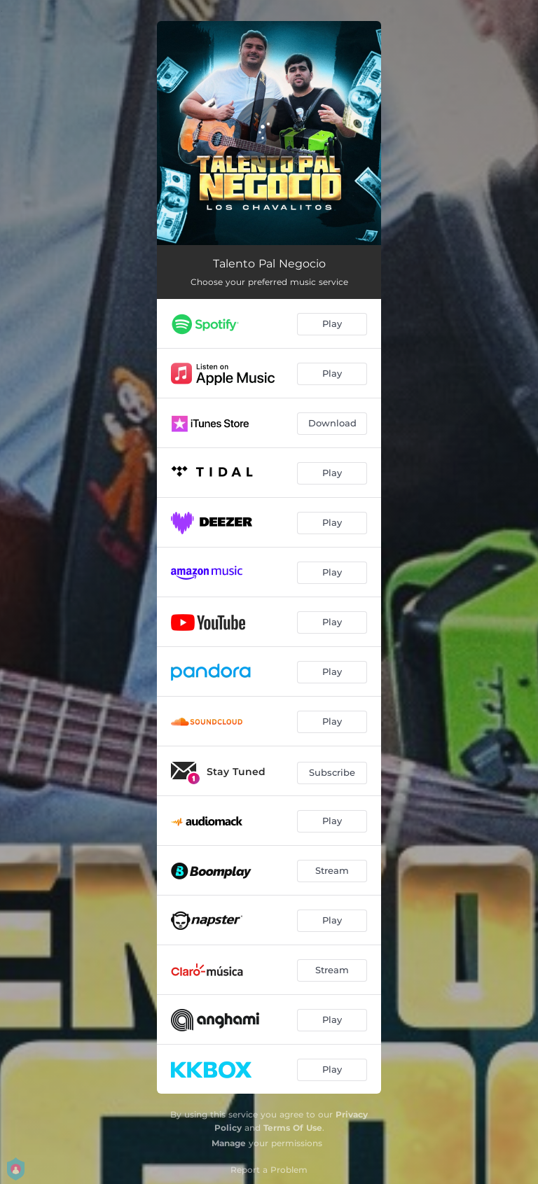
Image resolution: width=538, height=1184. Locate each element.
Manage (229, 1143)
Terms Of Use (292, 1127)
